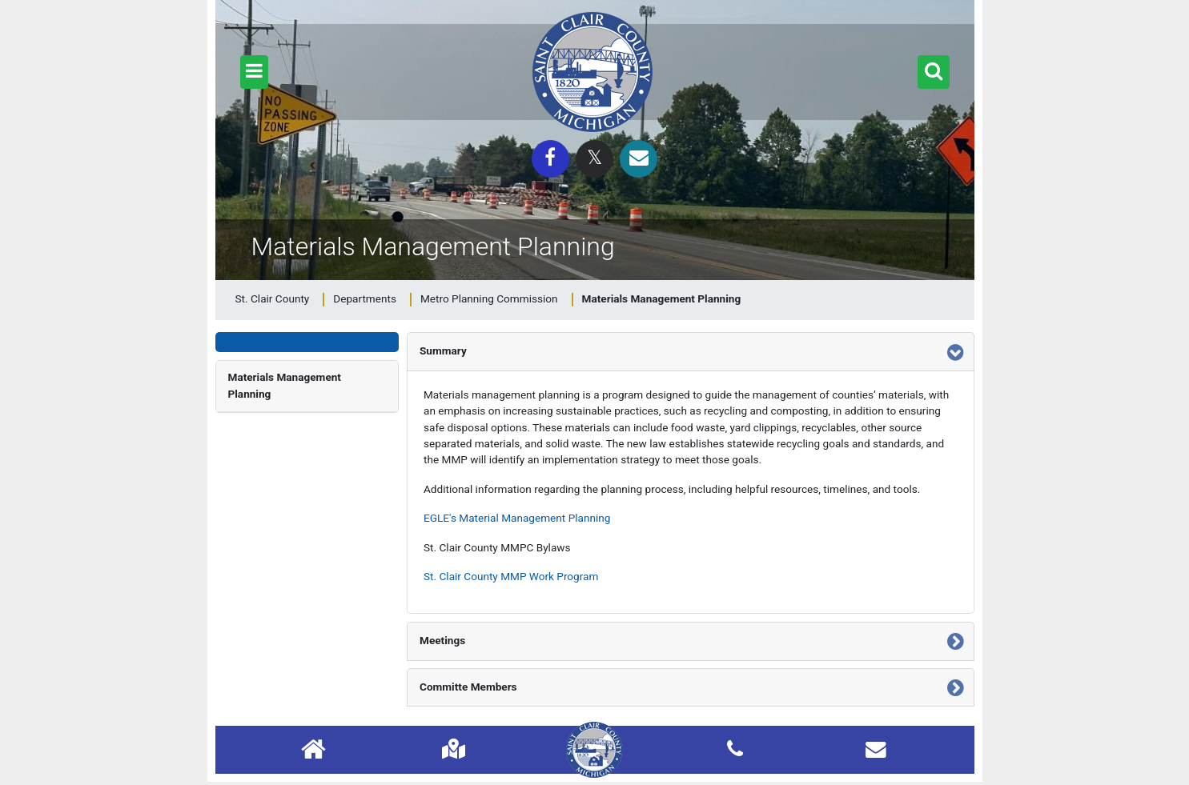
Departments (364, 298)
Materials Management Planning (284, 384)
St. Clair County (272, 298)
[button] (254, 72)
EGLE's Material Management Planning (517, 517)
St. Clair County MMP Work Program (511, 576)
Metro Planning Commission (489, 298)
